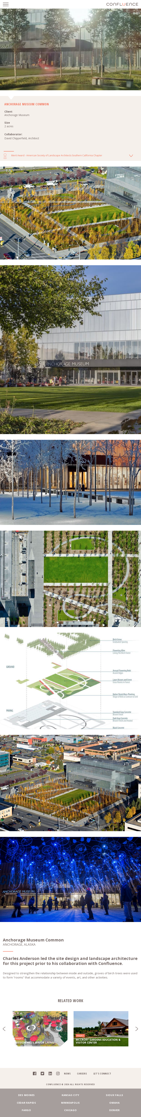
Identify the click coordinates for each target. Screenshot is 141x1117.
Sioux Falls (114, 1095)
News (67, 1073)
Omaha (114, 1102)
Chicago (70, 1110)
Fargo (26, 1110)
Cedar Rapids (26, 1102)
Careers (82, 1073)
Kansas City (70, 1095)
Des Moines (26, 1095)
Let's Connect (102, 1073)
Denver (114, 1110)
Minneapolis (70, 1102)
